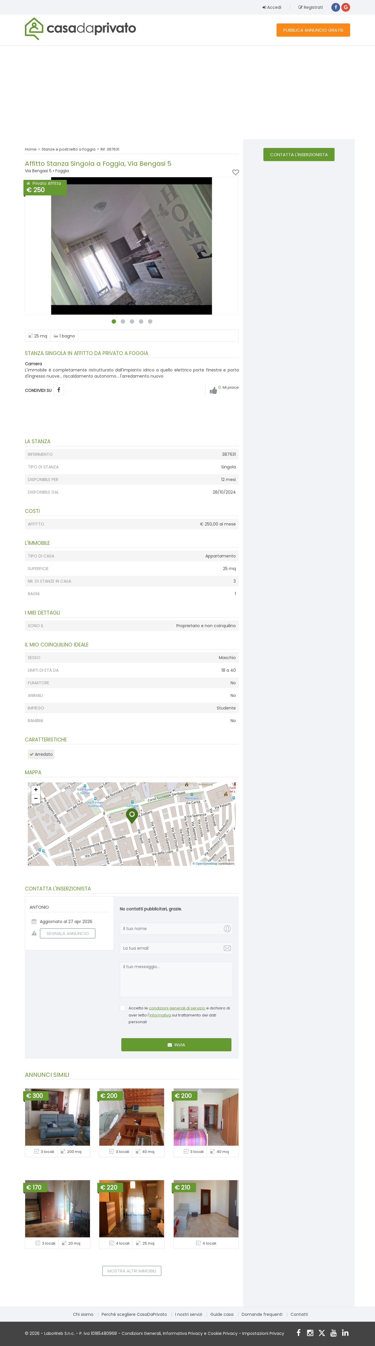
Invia (176, 1045)
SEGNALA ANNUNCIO (64, 933)
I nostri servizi (188, 1314)
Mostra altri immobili (132, 1271)
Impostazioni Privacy (263, 1333)
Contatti (299, 1314)
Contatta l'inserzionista (299, 154)
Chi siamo (83, 1314)
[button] (132, 816)
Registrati (311, 7)
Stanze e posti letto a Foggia (69, 149)
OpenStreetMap (206, 863)
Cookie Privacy (223, 1333)
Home (31, 149)
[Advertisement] (187, 92)
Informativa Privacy (183, 1333)
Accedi (271, 7)
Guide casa (221, 1314)
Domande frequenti (262, 1314)
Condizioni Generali (141, 1333)
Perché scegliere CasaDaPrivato (134, 1314)
